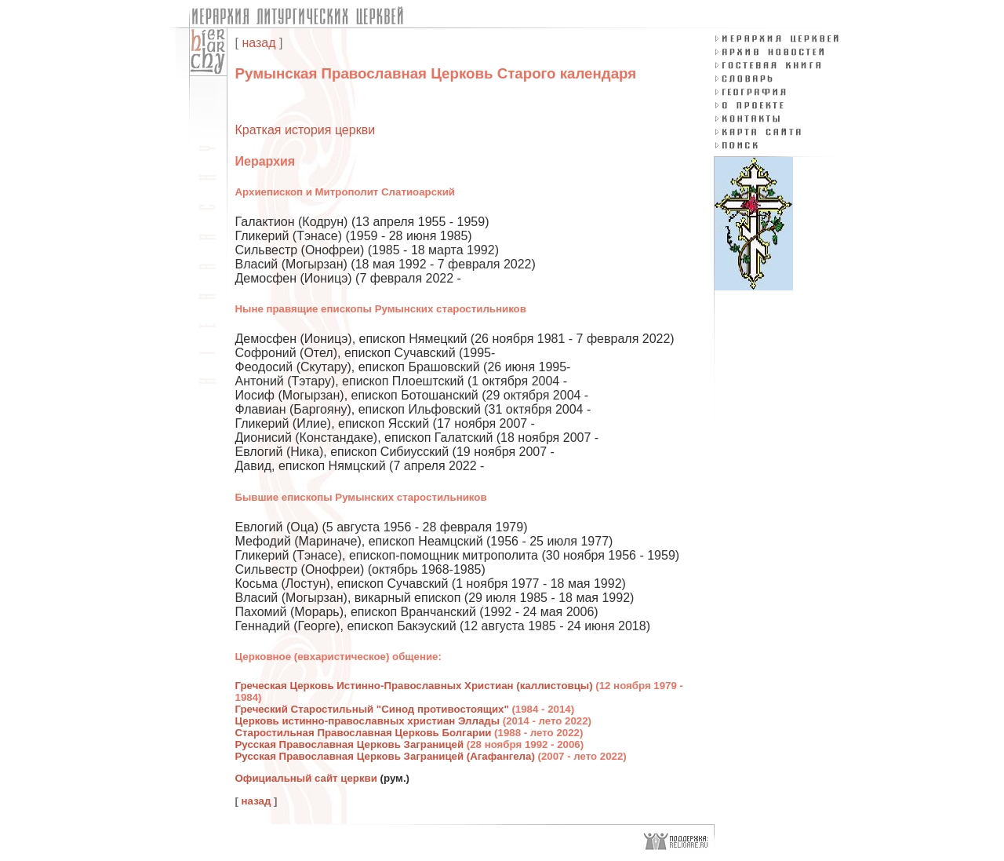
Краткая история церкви (305, 130)
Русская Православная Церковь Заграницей (349, 744)
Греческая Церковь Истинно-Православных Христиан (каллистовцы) (414, 685)
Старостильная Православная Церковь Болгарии (363, 733)
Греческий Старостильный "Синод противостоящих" (372, 709)
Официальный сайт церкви (306, 778)
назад (258, 42)
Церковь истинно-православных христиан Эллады (367, 721)
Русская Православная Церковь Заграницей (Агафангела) (385, 756)
